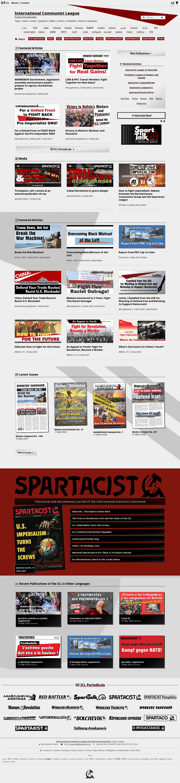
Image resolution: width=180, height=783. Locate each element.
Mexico (159, 98)
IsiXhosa (140, 31)
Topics (17, 21)
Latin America (132, 38)
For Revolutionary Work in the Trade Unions (96, 559)
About (14, 2)
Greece (143, 98)
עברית (144, 27)
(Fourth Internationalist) (26, 17)
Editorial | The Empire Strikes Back (91, 511)
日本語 (52, 31)
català (46, 27)
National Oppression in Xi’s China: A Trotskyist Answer (102, 552)
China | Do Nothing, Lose (85, 545)
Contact (24, 2)
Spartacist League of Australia (141, 70)
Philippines (141, 103)
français (133, 27)
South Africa (135, 748)
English (90, 27)
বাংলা (35, 28)
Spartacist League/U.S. (141, 87)
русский (107, 31)
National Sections (132, 64)
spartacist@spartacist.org (80, 742)
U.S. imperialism (36, 38)
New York (88, 38)
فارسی (123, 27)
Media (52, 21)
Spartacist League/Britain (141, 82)
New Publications (141, 53)
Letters (60, 21)
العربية (24, 28)
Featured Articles (30, 48)
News (25, 21)
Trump (100, 38)
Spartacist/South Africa (141, 92)
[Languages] (172, 3)
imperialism (148, 38)
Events (33, 21)
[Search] (162, 17)
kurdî (74, 31)
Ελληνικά (79, 27)
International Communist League (47, 13)
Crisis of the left (114, 38)
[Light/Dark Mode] (177, 3)
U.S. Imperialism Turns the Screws (90, 525)
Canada (56, 748)
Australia (47, 748)
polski (85, 31)
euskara (112, 27)
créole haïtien (30, 31)
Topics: (21, 39)
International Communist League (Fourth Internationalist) (83, 740)
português (96, 31)
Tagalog (118, 31)
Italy (151, 98)
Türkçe (129, 31)
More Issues (26, 452)
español (101, 27)
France (135, 98)
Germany (125, 98)
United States (122, 748)
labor (50, 38)
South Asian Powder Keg (85, 538)
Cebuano (57, 27)
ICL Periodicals (62, 149)
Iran (59, 38)
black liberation (72, 38)
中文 (151, 31)
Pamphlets (71, 21)
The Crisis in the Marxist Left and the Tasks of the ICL (101, 518)
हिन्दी (156, 27)
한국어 (63, 31)
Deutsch (68, 27)
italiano (41, 31)
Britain (81, 748)
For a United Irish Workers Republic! (92, 531)
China (160, 38)
